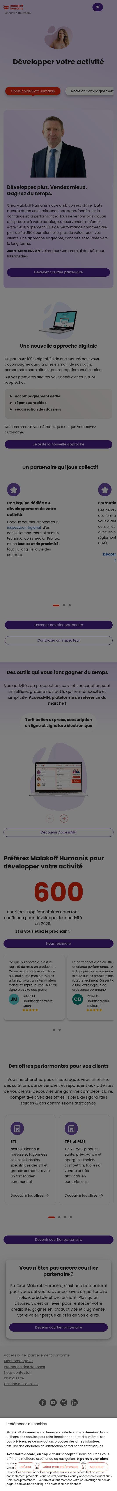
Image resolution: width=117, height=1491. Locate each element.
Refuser (25, 1467)
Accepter (97, 1467)
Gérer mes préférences (60, 1467)
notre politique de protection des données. (54, 1484)
